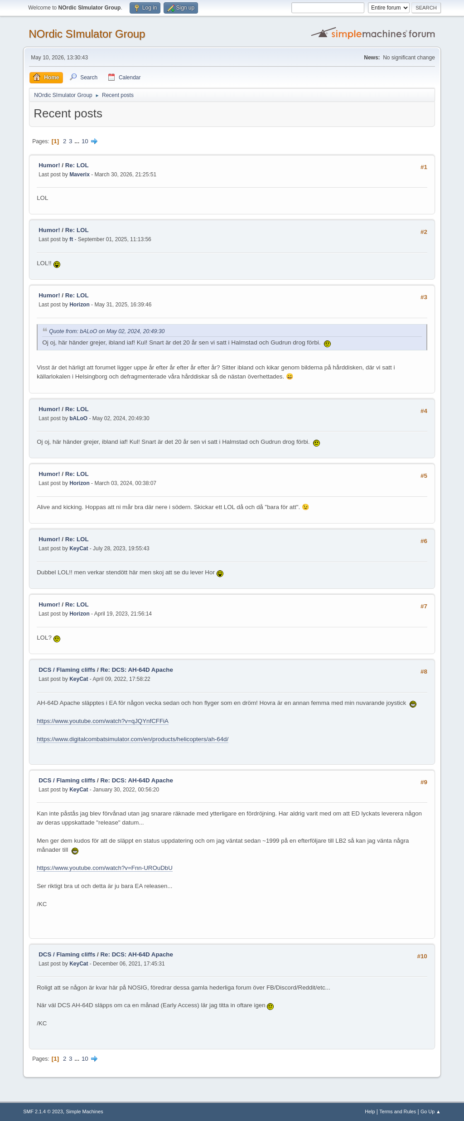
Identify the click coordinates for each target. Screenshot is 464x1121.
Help (370, 1111)
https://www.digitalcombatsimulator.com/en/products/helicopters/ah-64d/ (132, 739)
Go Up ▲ (430, 1111)
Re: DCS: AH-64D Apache (136, 669)
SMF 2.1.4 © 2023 (43, 1111)
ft (71, 239)
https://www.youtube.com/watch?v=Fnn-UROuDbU (105, 867)
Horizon (79, 304)
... (77, 141)
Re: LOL (77, 165)
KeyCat (78, 548)
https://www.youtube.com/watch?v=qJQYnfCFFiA (103, 721)
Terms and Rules (397, 1111)
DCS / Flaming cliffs (67, 669)
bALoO (78, 418)
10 (85, 141)
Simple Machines (84, 1111)
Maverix (79, 174)
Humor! (49, 165)
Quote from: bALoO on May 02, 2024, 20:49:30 (106, 331)
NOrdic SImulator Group (87, 34)
